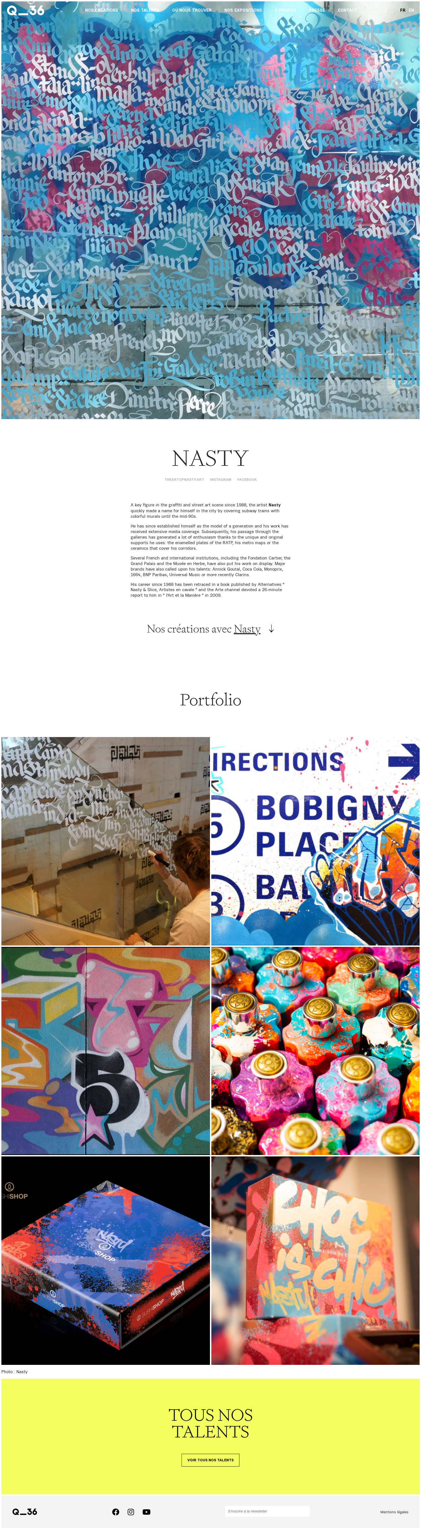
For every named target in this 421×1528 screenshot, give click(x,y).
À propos (285, 10)
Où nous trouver (192, 10)
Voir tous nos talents (210, 1460)
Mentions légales (394, 1512)
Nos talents (145, 10)
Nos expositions (243, 10)
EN (411, 10)
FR (402, 10)
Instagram (220, 480)
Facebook (247, 480)
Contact (347, 10)
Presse (317, 10)
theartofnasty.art (184, 480)
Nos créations (101, 10)
